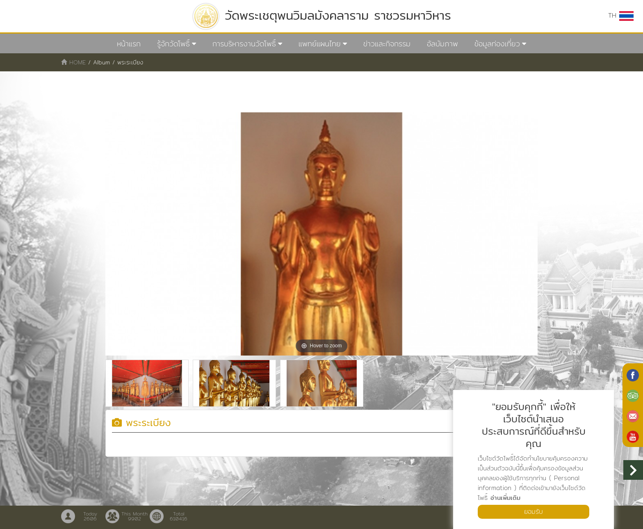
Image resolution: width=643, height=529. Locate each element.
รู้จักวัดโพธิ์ (173, 44)
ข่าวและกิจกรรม (386, 44)
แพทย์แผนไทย (320, 44)
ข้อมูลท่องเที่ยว (497, 44)
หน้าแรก (129, 44)
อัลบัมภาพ (442, 44)
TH (621, 15)
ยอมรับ (533, 511)
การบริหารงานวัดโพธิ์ (244, 44)
